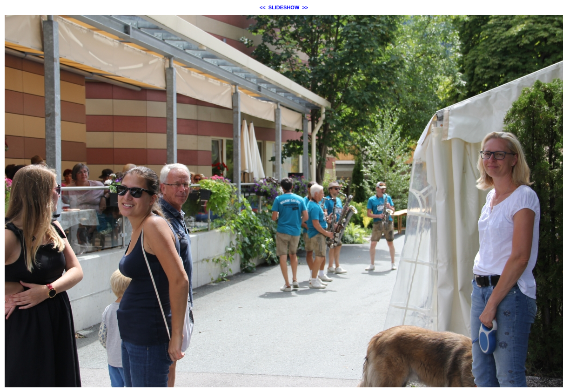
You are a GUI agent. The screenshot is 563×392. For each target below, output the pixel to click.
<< (263, 7)
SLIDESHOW (284, 7)
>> (305, 7)
